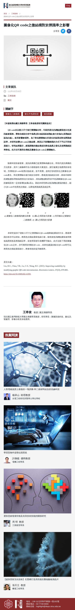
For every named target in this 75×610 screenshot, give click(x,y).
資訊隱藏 (48, 114)
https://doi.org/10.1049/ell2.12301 (17, 274)
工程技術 (14, 13)
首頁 (5, 13)
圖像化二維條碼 (12, 114)
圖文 (10, 100)
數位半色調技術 (32, 114)
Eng (68, 5)
